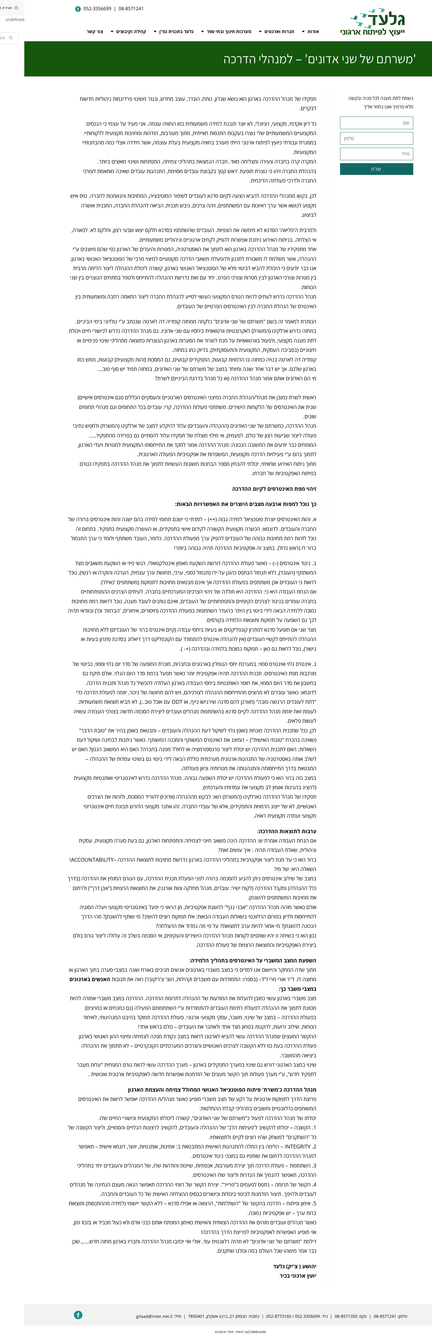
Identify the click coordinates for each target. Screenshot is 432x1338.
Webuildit (234, 1332)
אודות (286, 31)
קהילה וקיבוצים (104, 31)
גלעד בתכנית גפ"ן (149, 31)
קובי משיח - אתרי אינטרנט (208, 1332)
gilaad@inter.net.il (130, 1316)
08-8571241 (360, 1316)
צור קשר (70, 31)
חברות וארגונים (252, 31)
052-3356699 (283, 1316)
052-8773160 (254, 1316)
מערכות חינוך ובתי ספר (202, 31)
